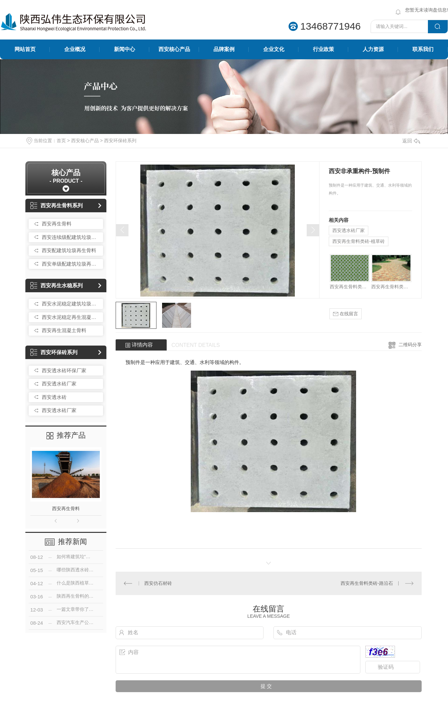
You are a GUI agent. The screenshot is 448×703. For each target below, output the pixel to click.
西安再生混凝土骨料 (64, 330)
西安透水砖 (54, 397)
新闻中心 (124, 49)
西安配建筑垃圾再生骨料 (69, 250)
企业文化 (273, 49)
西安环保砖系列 (120, 140)
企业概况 (74, 49)
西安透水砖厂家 (59, 383)
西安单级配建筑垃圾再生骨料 (71, 264)
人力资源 (373, 49)
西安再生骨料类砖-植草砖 (358, 241)
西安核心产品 (174, 49)
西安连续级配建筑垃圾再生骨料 (71, 237)
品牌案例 (224, 49)
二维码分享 (410, 344)
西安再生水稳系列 (56, 285)
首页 (61, 140)
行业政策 (323, 49)
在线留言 (345, 314)
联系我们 (423, 49)
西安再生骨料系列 (56, 205)
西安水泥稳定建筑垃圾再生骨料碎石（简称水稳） (71, 303)
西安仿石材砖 (158, 583)
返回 (411, 140)
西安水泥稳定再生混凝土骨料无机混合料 (71, 317)
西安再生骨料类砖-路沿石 (367, 583)
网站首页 (25, 49)
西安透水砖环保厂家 (64, 370)
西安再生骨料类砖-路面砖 (391, 286)
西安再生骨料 (56, 223)
